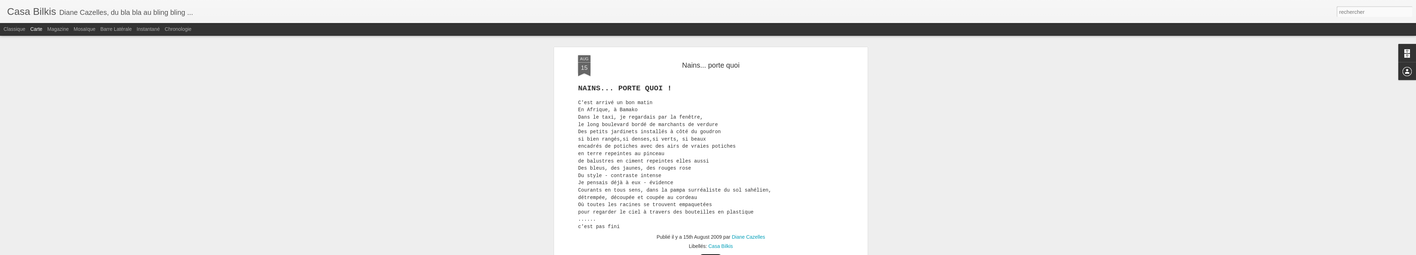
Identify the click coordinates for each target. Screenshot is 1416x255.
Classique (14, 29)
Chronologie (178, 29)
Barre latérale (116, 29)
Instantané (148, 29)
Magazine (58, 29)
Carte (36, 29)
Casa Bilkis (720, 207)
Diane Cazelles (748, 198)
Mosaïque (84, 29)
